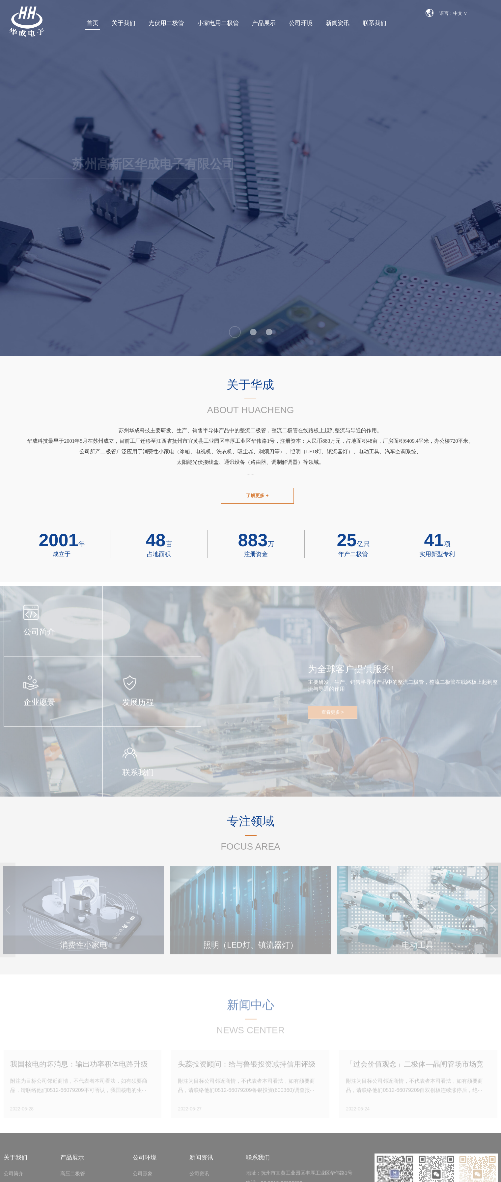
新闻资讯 (337, 23)
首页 (92, 23)
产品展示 (264, 23)
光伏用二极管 (166, 23)
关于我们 (123, 23)
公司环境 (301, 23)
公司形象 (143, 1177)
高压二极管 (72, 1177)
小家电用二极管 (218, 23)
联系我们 (374, 23)
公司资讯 (199, 1177)
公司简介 (13, 1177)
